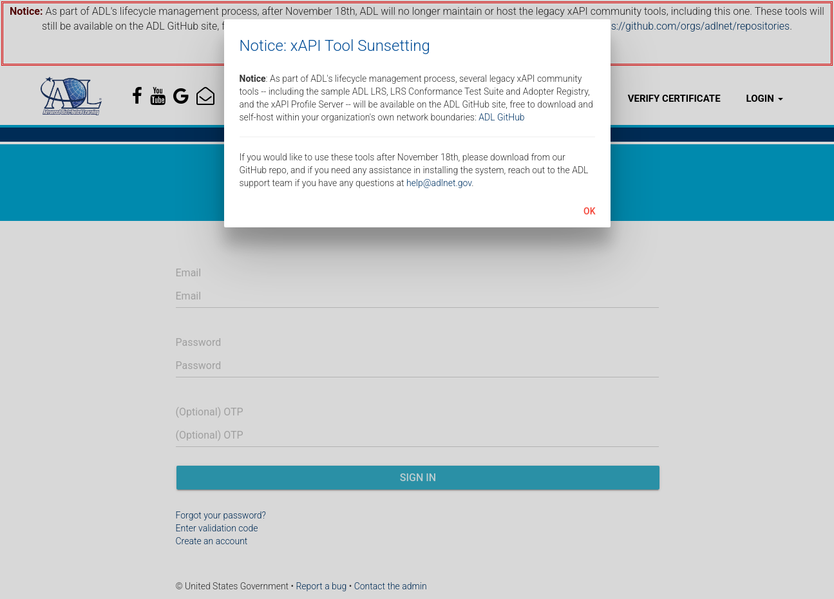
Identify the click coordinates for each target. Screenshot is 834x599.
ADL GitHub (501, 117)
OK (589, 211)
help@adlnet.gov (438, 183)
